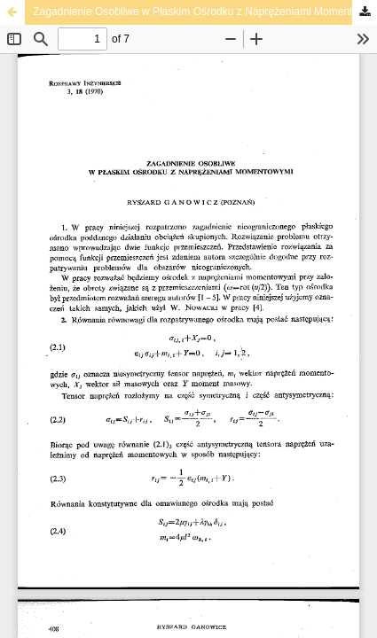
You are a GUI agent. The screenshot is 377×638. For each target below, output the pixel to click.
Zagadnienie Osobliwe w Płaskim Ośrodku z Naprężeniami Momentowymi (205, 11)
